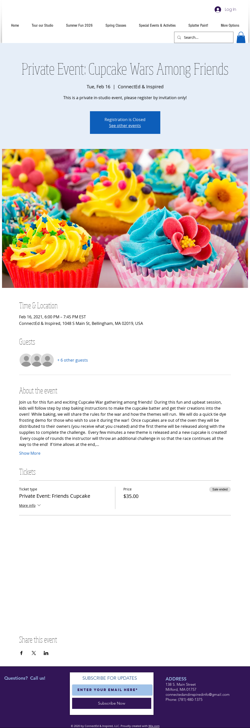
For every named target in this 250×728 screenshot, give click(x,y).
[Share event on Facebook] (21, 653)
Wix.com (154, 726)
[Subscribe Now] (111, 703)
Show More (29, 453)
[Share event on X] (33, 653)
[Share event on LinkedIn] (46, 653)
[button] (241, 37)
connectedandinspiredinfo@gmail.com (198, 694)
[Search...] (203, 37)
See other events (125, 125)
